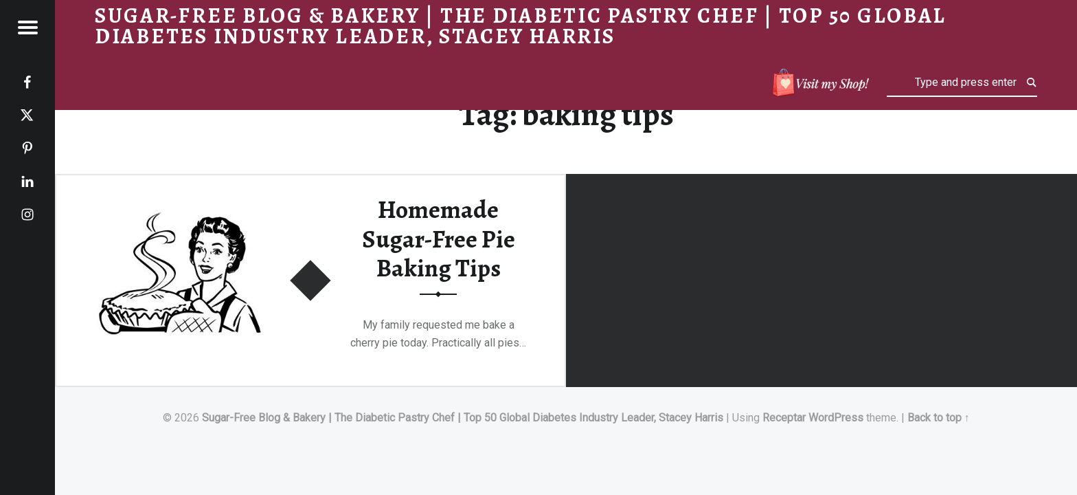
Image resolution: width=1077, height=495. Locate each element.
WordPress (835, 417)
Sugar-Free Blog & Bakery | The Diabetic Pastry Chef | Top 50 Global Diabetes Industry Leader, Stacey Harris (462, 417)
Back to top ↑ (938, 417)
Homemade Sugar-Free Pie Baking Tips (438, 239)
